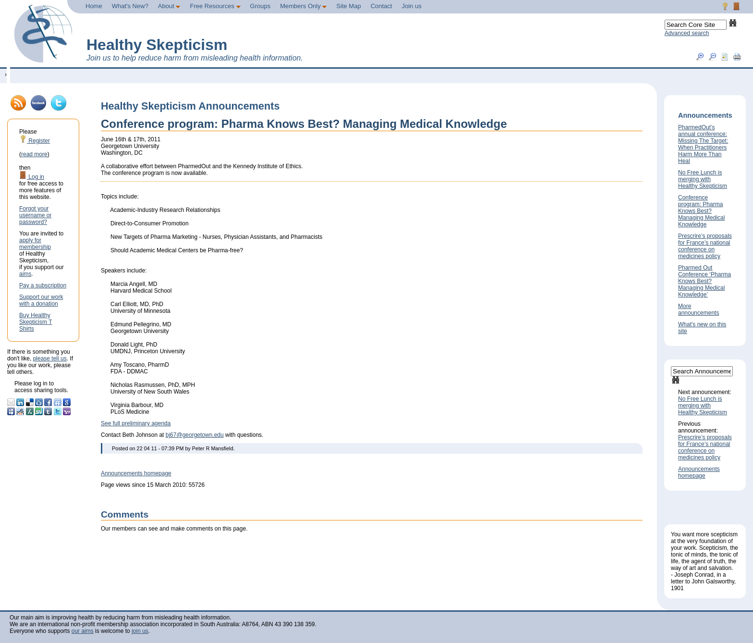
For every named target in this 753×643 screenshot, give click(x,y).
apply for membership (35, 243)
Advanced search (687, 33)
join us (140, 631)
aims (25, 274)
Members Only (303, 6)
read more (34, 154)
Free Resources (215, 6)
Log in (31, 176)
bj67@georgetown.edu (195, 435)
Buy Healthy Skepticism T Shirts (35, 322)
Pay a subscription (42, 285)
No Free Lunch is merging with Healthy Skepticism (702, 179)
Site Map (348, 6)
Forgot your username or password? (35, 215)
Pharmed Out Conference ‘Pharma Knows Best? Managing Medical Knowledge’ (704, 281)
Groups (260, 6)
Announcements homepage (136, 473)
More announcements (698, 309)
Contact (381, 6)
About (169, 6)
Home (93, 6)
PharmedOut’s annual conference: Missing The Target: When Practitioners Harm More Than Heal (703, 144)
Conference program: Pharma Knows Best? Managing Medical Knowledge (701, 211)
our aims (83, 631)
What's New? (130, 6)
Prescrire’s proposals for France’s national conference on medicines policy (705, 246)
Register (34, 140)
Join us (411, 6)
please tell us (50, 358)
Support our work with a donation (41, 300)
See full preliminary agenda (135, 423)
